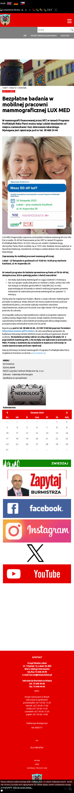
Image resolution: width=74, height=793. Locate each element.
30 (67, 444)
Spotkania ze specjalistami (15, 378)
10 (7, 433)
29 (57, 444)
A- (29, 10)
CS (22, 3)
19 (27, 438)
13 (37, 433)
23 (67, 438)
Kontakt (65, 35)
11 (17, 433)
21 (47, 438)
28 (47, 444)
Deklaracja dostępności (37, 723)
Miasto (13, 88)
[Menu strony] (69, 22)
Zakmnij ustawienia (56, 10)
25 (17, 444)
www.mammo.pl (38, 353)
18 (17, 438)
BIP (25, 35)
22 (57, 438)
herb (37, 764)
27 (37, 444)
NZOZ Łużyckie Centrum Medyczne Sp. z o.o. (23, 371)
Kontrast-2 (45, 10)
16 (67, 433)
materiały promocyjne (37, 768)
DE (16, 3)
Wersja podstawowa (33, 10)
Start (5, 88)
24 (7, 444)
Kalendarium (50, 35)
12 (27, 433)
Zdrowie (22, 88)
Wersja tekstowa (50, 10)
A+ (22, 10)
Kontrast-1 (41, 10)
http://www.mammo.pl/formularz (18, 331)
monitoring (37, 35)
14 (47, 433)
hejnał (37, 760)
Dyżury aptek (9, 367)
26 (27, 444)
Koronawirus (8, 364)
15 (57, 433)
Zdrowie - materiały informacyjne (18, 374)
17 (7, 438)
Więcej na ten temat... (23, 787)
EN (9, 3)
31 (7, 450)
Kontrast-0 (37, 10)
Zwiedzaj (35, 463)
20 (37, 438)
